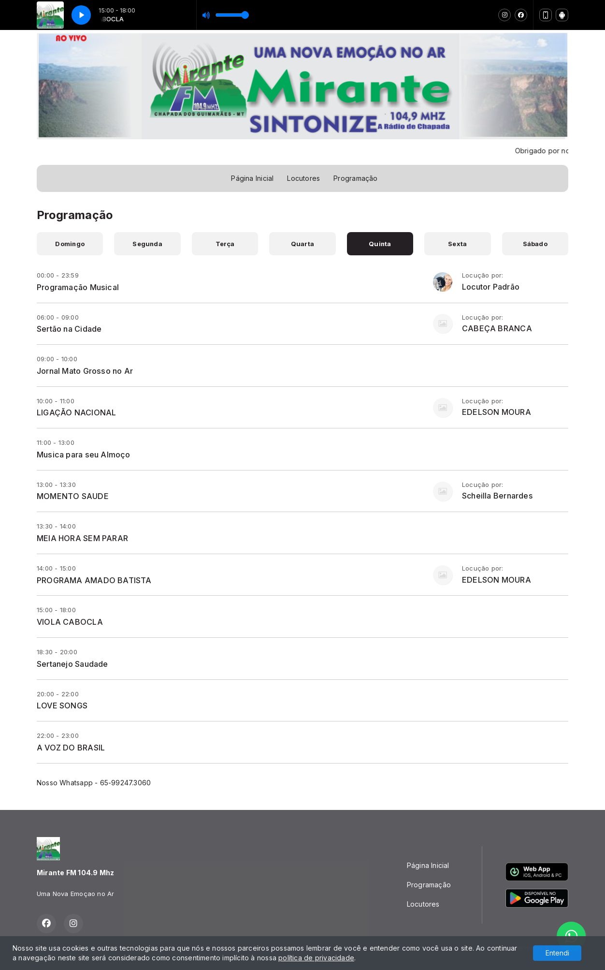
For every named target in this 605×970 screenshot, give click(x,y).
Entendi (557, 953)
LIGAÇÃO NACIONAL (76, 412)
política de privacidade (316, 958)
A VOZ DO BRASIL (71, 747)
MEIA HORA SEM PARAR (82, 538)
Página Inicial (252, 178)
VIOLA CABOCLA (70, 622)
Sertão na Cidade (69, 329)
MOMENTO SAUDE (73, 496)
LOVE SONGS (62, 705)
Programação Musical (78, 287)
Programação (355, 178)
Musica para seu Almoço (83, 454)
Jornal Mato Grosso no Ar (85, 371)
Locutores (303, 178)
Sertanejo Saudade (72, 664)
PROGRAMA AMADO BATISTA (94, 580)
